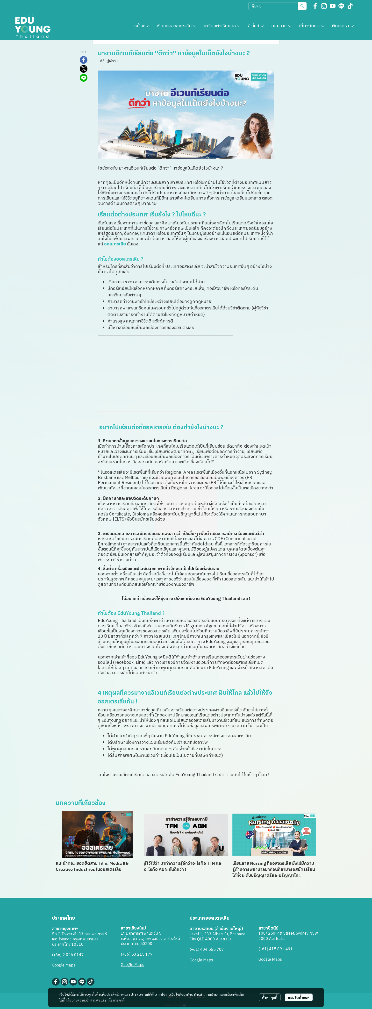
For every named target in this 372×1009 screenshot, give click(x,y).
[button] (277, 6)
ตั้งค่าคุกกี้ (269, 997)
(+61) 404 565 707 (207, 949)
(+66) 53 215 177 (137, 954)
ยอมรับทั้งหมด (298, 997)
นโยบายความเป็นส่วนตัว (83, 1000)
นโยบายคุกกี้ (116, 1000)
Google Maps (63, 965)
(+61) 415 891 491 (275, 949)
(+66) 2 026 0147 (68, 955)
